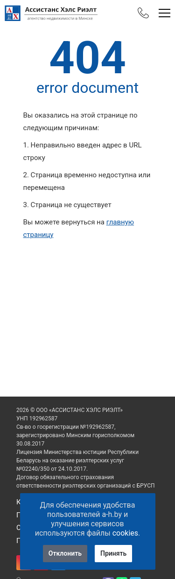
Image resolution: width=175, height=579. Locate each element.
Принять (113, 553)
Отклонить (65, 553)
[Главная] (51, 13)
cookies (125, 533)
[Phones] (143, 13)
